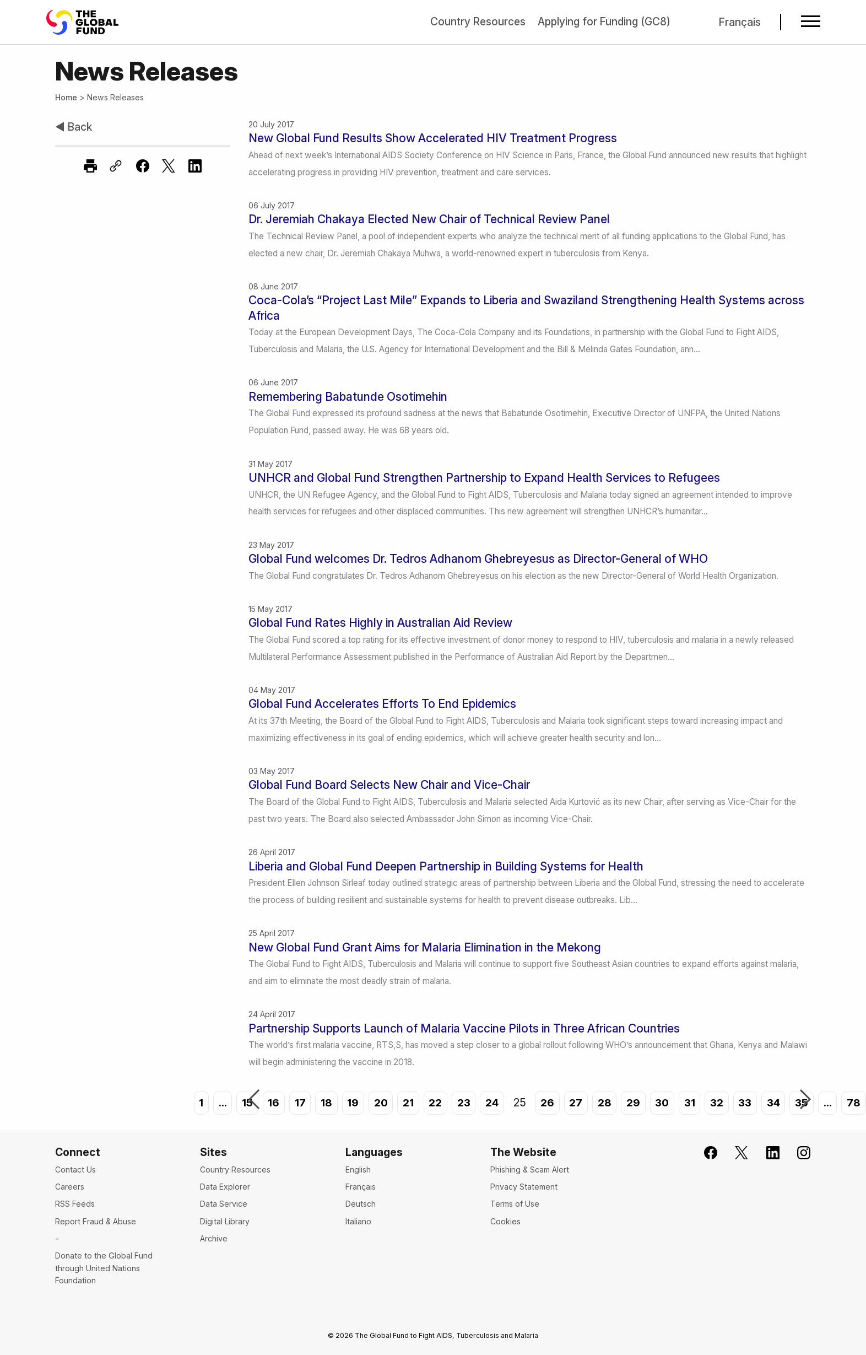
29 (632, 1102)
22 (432, 1102)
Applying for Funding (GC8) (602, 21)
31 (689, 1102)
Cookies (505, 1221)
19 (349, 1102)
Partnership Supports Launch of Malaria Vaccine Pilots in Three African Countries (464, 1028)
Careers (69, 1186)
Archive (214, 1238)
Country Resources (474, 21)
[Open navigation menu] (810, 22)
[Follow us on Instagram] (797, 1153)
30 (661, 1102)
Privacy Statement (524, 1186)
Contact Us (75, 1169)
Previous (253, 1100)
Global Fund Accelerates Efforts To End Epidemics (382, 704)
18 (322, 1102)
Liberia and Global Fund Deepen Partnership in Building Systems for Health (445, 866)
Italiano (358, 1221)
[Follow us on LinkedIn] (765, 1153)
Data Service (223, 1203)
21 (404, 1102)
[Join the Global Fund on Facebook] (703, 1153)
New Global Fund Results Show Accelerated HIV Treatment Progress (432, 138)
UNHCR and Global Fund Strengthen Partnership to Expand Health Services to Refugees (484, 478)
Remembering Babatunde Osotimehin (347, 397)
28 (603, 1102)
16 (269, 1102)
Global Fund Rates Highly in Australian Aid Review (380, 623)
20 (378, 1102)
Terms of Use (514, 1203)
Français (740, 22)
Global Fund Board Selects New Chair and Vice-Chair (389, 785)
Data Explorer (225, 1186)
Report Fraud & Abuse (95, 1221)
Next (805, 1100)
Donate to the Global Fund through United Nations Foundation (104, 1268)
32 (717, 1102)
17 (296, 1102)
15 (243, 1102)
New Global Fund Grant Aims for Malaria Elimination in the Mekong (424, 947)
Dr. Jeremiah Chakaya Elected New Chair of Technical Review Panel (429, 219)
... (218, 1102)
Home (66, 97)
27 (574, 1102)
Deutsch (360, 1203)
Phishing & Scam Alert (529, 1169)
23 (461, 1102)
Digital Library (225, 1221)
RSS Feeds (75, 1203)
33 (746, 1102)
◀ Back (73, 126)
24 (490, 1102)
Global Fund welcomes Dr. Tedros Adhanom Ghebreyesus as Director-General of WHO (478, 559)
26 (546, 1102)
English (358, 1169)
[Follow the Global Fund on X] (735, 1153)
